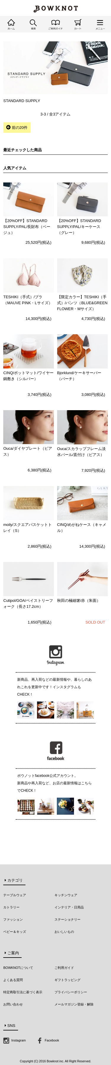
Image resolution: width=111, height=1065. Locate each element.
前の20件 (17, 127)
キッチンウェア (65, 895)
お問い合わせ (13, 1004)
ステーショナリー (67, 919)
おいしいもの (64, 931)
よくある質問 (13, 980)
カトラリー (11, 907)
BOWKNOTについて (18, 967)
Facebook (48, 1040)
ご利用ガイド (64, 967)
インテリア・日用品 (69, 907)
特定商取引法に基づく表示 (22, 992)
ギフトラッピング (67, 980)
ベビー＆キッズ (14, 931)
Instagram (14, 1040)
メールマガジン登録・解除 (74, 1004)
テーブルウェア (14, 895)
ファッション (13, 919)
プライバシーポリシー (70, 992)
